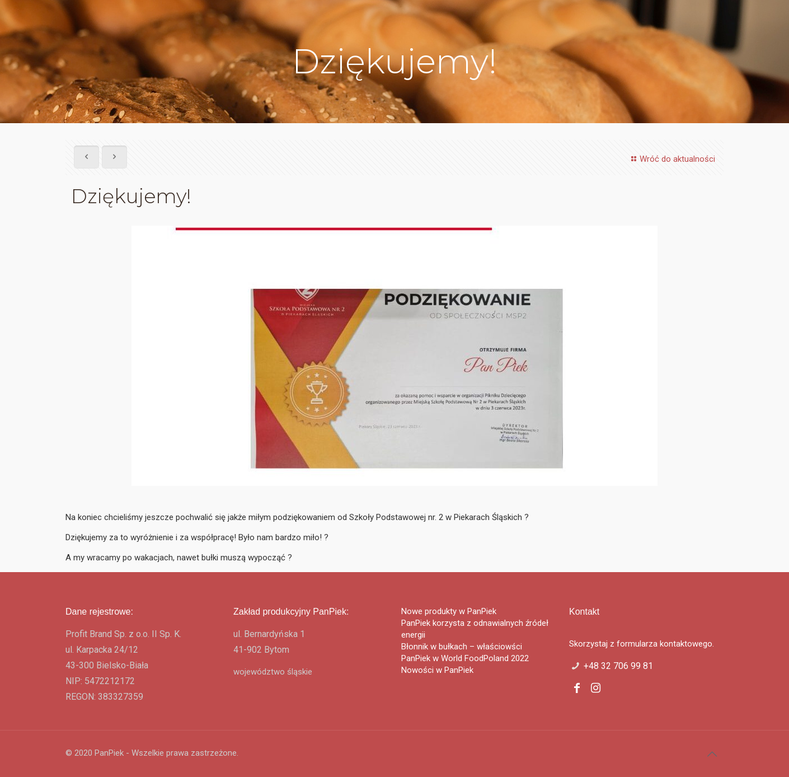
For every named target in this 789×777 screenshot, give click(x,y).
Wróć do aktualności (671, 159)
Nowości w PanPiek (437, 670)
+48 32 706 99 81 (618, 666)
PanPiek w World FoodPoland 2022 (465, 658)
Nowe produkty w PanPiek (448, 611)
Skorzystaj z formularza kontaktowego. (641, 644)
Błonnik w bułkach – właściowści (461, 647)
